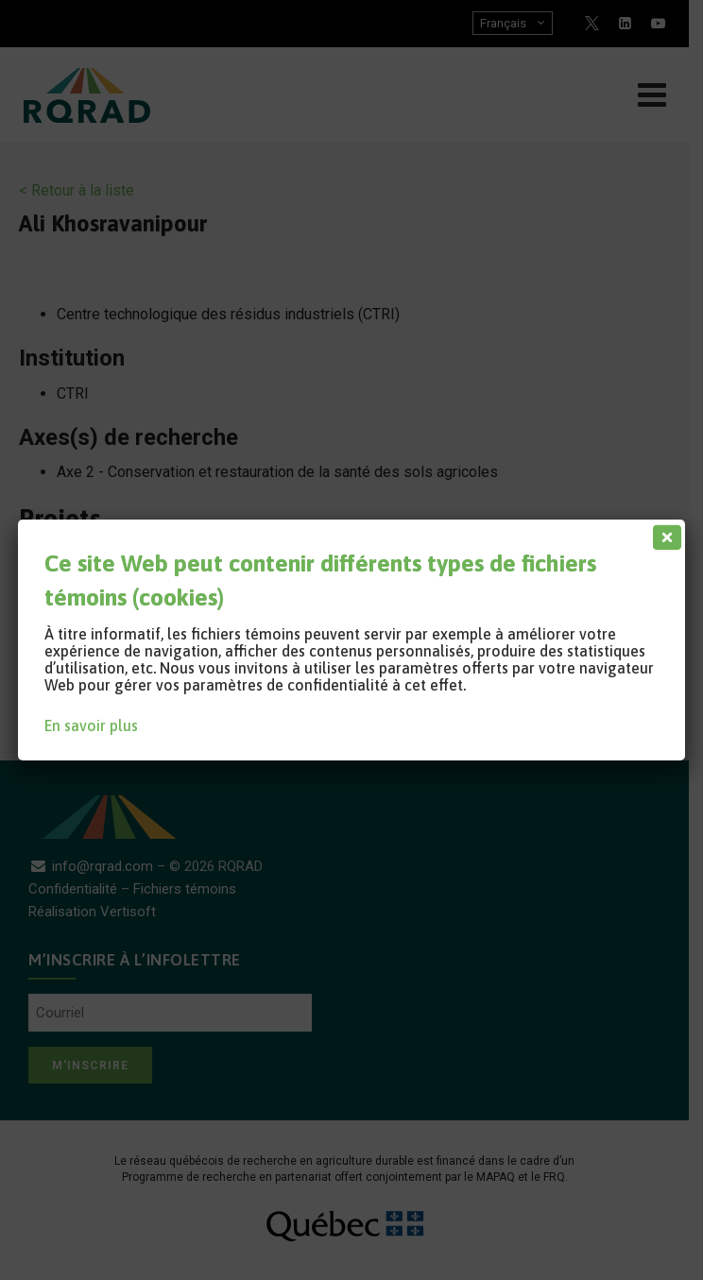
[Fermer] (663, 533)
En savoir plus (91, 725)
